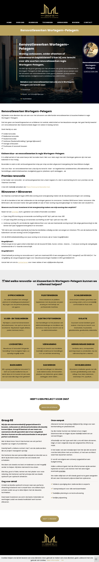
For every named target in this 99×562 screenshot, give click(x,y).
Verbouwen (62, 22)
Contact (88, 22)
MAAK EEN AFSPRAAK (49, 407)
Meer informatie (53, 560)
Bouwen (75, 22)
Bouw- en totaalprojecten (33, 94)
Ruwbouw (33, 22)
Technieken (47, 22)
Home (9, 22)
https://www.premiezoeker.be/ (38, 187)
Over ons (20, 22)
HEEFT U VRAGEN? (49, 519)
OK (62, 560)
